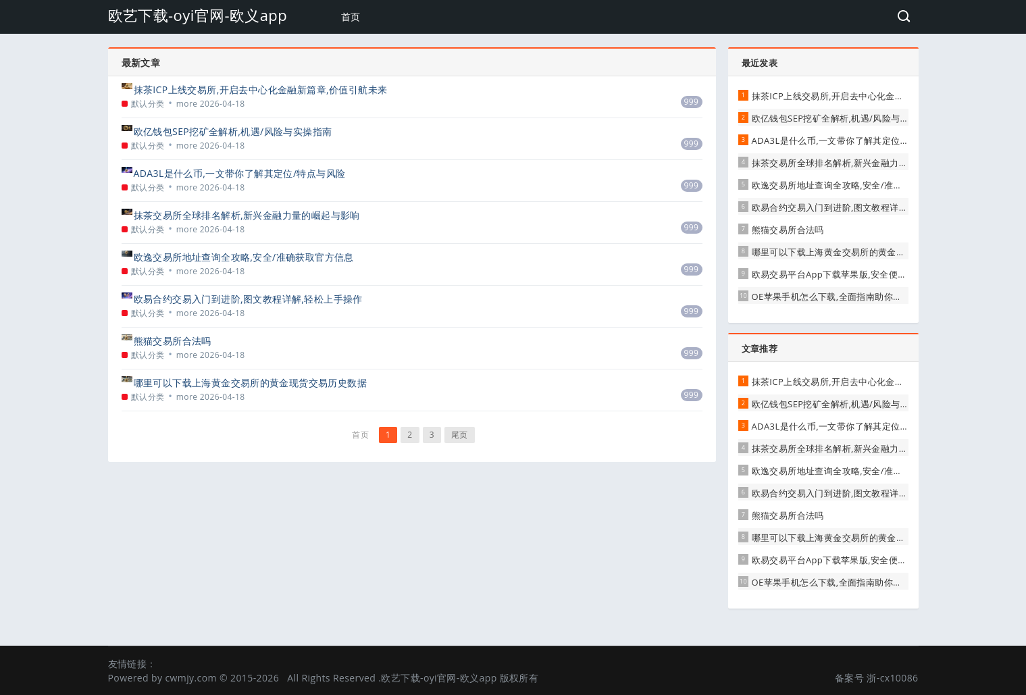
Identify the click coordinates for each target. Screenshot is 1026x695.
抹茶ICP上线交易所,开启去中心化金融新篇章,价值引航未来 (261, 89)
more (187, 103)
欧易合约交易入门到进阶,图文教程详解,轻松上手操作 (248, 298)
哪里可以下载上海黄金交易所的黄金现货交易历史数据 (250, 382)
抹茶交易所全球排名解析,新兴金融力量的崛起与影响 (247, 215)
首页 (351, 16)
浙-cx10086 (892, 677)
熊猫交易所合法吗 (172, 340)
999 (691, 101)
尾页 (459, 434)
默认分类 (148, 103)
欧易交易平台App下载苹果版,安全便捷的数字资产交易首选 (870, 274)
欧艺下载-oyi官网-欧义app (198, 15)
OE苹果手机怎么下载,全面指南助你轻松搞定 (840, 296)
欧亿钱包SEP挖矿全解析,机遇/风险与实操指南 (233, 131)
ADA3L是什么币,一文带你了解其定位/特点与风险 (240, 173)
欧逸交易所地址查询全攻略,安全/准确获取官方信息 (244, 257)
